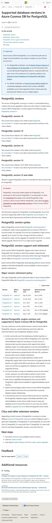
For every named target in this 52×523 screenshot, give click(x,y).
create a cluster (16, 439)
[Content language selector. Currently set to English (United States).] (10, 505)
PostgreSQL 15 (6, 299)
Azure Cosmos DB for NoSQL (35, 83)
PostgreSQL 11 (6, 314)
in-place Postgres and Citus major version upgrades (30, 442)
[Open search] (44, 2)
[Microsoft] (26, 2)
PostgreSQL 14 (6, 303)
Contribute (34, 515)
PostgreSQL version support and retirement (16, 40)
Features (16, 295)
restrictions (10, 198)
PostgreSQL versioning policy (35, 227)
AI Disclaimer (5, 515)
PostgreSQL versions (9, 35)
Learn (3, 7)
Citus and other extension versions (13, 42)
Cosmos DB (18, 7)
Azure (10, 7)
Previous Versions (17, 515)
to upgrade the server (18, 406)
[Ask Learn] (45, 7)
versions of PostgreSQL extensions (19, 419)
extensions (16, 437)
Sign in (48, 2)
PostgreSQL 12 (6, 310)
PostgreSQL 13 (6, 306)
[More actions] (48, 7)
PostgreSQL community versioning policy (27, 258)
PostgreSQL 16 (6, 295)
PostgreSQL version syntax (11, 37)
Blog (25, 515)
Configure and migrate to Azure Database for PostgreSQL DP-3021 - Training (25, 476)
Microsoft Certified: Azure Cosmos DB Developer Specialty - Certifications (24, 488)
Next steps (6, 45)
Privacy (42, 515)
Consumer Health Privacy (9, 517)
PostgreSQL (28, 7)
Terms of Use (24, 517)
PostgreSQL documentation (34, 215)
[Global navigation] (2, 2)
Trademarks (34, 517)
